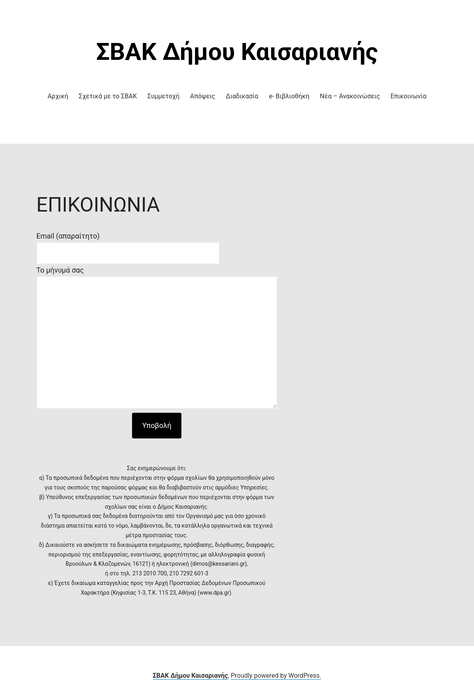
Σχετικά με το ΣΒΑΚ (108, 96)
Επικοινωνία (409, 96)
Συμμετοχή (163, 96)
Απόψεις (203, 96)
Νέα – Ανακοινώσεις (350, 96)
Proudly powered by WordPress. (276, 675)
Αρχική (57, 96)
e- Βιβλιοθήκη (289, 96)
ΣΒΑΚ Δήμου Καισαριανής (237, 51)
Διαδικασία (242, 96)
